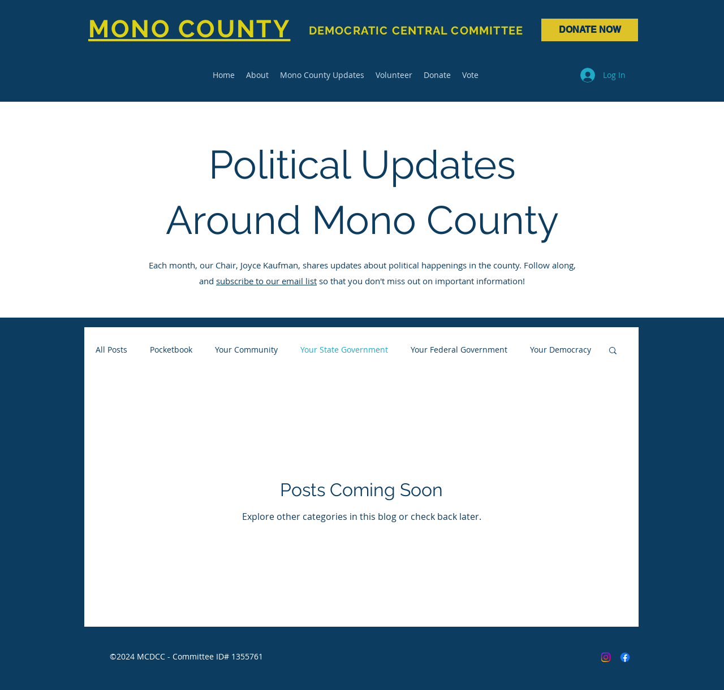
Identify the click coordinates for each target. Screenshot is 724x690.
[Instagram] (606, 657)
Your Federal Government (459, 349)
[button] (612, 351)
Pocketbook (171, 349)
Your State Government (344, 349)
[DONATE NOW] (589, 30)
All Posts (111, 349)
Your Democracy (560, 349)
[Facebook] (625, 657)
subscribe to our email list (266, 281)
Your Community (246, 349)
